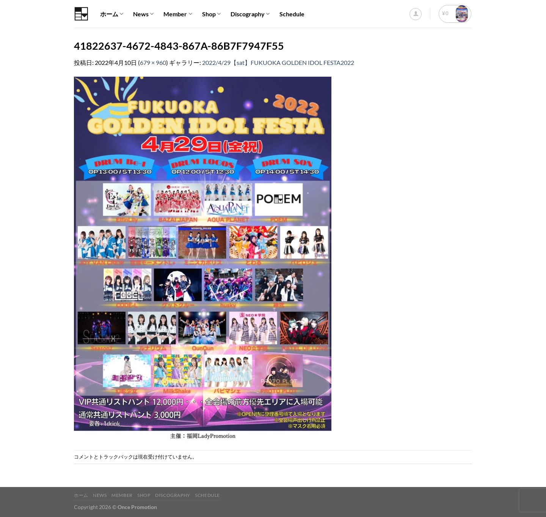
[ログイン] (416, 14)
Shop (211, 14)
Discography (250, 14)
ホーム (111, 14)
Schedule (291, 13)
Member (177, 14)
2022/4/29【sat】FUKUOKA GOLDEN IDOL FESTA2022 (278, 62)
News (143, 14)
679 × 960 (153, 62)
